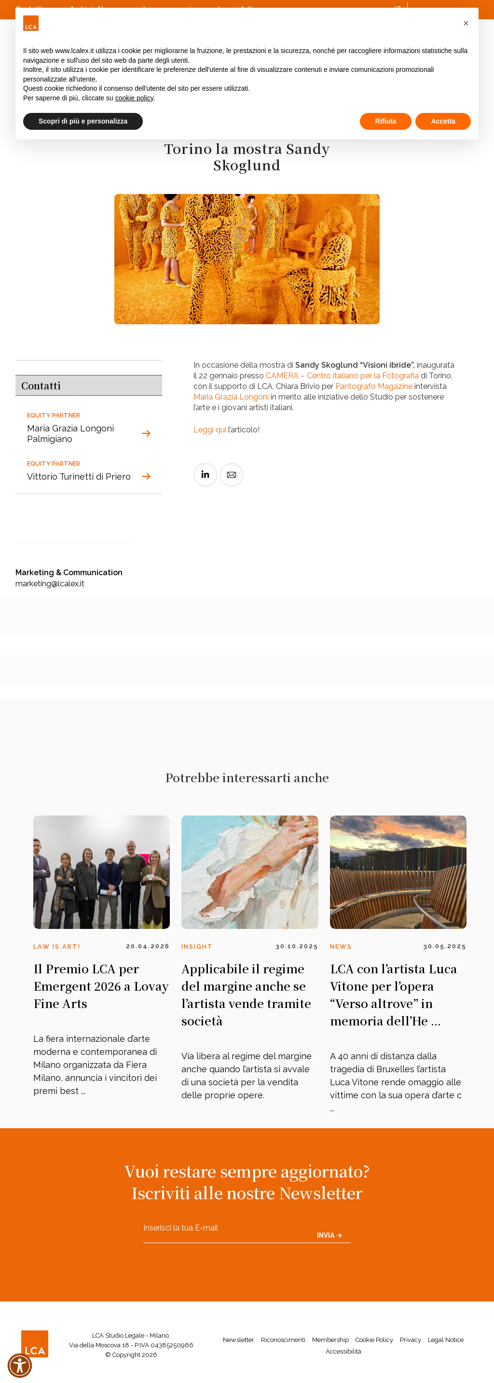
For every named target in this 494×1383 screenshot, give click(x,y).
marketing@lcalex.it (49, 583)
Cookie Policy (374, 1339)
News (341, 946)
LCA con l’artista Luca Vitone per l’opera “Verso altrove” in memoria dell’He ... (393, 994)
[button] (466, 23)
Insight (197, 946)
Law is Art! (57, 946)
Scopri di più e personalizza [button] (83, 121)
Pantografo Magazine (373, 386)
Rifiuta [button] (386, 121)
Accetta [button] (443, 121)
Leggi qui (209, 429)
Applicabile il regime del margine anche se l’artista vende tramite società (246, 994)
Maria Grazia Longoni (231, 396)
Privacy (410, 1339)
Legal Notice (446, 1339)
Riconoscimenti (283, 1339)
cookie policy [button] (134, 98)
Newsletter (238, 1339)
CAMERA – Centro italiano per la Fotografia (342, 375)
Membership (330, 1339)
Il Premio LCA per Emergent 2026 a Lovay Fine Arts (101, 985)
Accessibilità (343, 1351)
